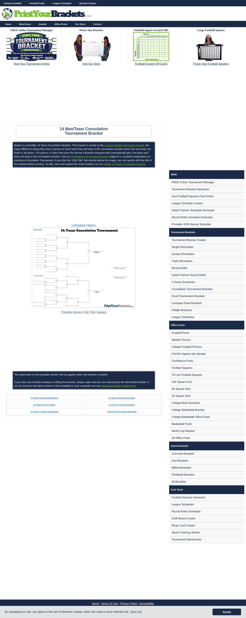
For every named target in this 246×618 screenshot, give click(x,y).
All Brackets (179, 481)
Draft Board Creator (184, 518)
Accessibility (146, 603)
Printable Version (71, 312)
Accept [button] (227, 611)
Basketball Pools (182, 423)
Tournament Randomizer (187, 539)
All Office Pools (181, 437)
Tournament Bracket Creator (189, 240)
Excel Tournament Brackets (188, 296)
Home (8, 24)
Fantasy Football (12, 3)
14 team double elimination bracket (124, 145)
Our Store (80, 24)
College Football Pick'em (187, 346)
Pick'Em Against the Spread (188, 353)
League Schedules (183, 317)
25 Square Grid (181, 395)
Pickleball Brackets (183, 474)
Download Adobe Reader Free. (118, 385)
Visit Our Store (91, 63)
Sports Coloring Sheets (186, 532)
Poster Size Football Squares (211, 63)
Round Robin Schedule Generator (192, 217)
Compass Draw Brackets (187, 303)
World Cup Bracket (183, 430)
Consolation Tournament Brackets (90, 156)
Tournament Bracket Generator (190, 189)
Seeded (42, 24)
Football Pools (37, 3)
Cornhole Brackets (183, 453)
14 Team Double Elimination (44, 398)
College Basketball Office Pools (191, 416)
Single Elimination (182, 247)
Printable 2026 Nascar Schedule (191, 224)
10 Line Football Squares (187, 374)
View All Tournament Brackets (122, 411)
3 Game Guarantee (183, 282)
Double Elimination (183, 254)
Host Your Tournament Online (32, 63)
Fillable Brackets (182, 310)
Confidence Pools (182, 360)
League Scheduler (62, 3)
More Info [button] (136, 611)
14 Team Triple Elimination (122, 405)
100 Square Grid (182, 381)
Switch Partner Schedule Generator (193, 210)
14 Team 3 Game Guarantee (44, 411)
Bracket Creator (87, 3)
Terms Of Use (109, 603)
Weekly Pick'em (181, 339)
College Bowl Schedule (186, 402)
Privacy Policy (129, 603)
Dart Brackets (180, 460)
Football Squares (182, 367)
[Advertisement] (123, 93)
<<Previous (78, 225)
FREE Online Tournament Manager (193, 182)
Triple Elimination (182, 261)
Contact (97, 24)
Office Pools (60, 24)
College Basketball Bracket (188, 409)
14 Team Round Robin (44, 405)
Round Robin (180, 268)
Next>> (91, 225)
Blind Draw (25, 24)
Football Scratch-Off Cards (151, 63)
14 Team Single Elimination (121, 398)
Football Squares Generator (188, 497)
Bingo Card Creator (183, 525)
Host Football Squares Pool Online (193, 196)
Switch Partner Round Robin (189, 275)
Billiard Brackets (181, 467)
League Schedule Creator (187, 203)
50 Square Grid (181, 388)
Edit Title (89, 312)
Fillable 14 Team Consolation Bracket (124, 164)
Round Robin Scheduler (186, 511)
